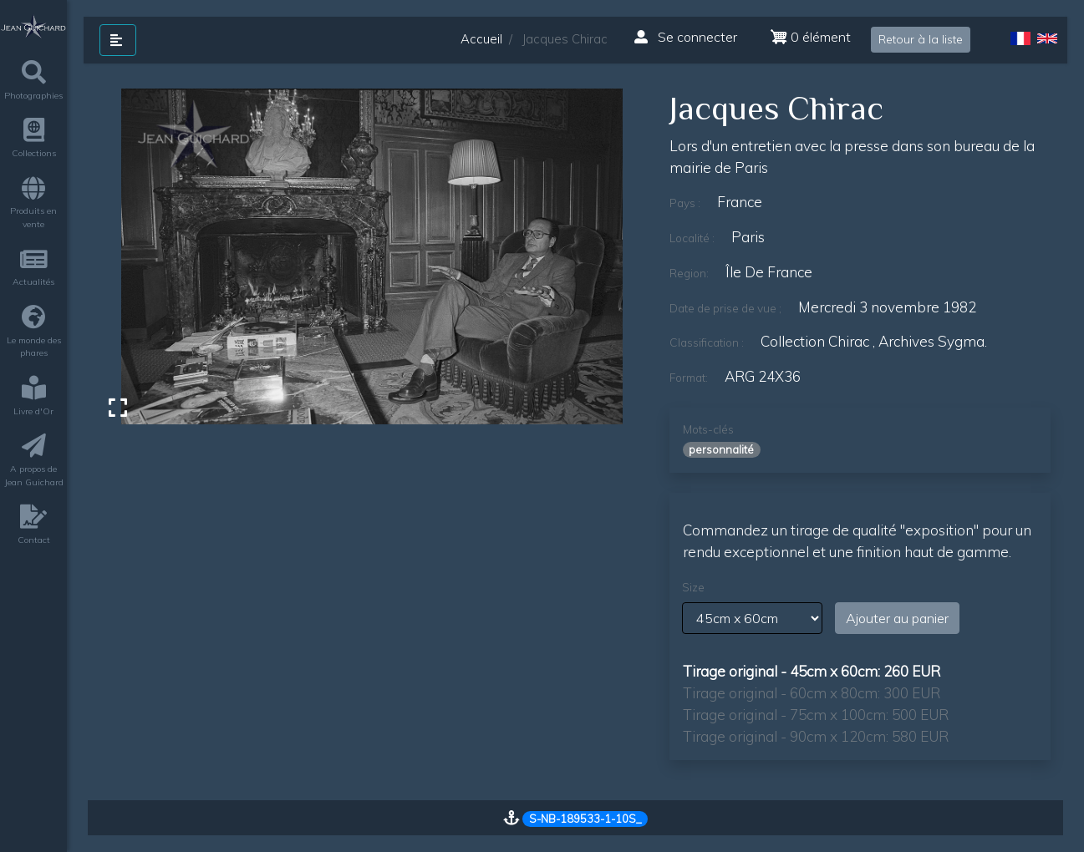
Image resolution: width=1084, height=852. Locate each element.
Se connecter (685, 36)
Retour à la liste (920, 39)
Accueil (481, 39)
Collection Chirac (815, 341)
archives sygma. (932, 341)
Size (693, 587)
